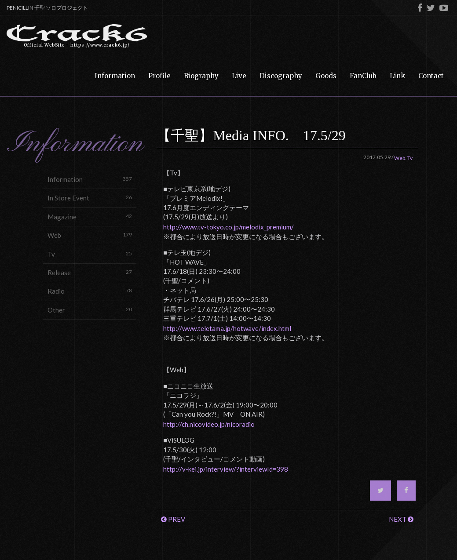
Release (90, 272)
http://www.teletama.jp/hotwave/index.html (227, 328)
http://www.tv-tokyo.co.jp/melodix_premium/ (228, 227)
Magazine (90, 216)
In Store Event (90, 197)
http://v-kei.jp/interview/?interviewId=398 (225, 469)
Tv (90, 254)
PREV (173, 519)
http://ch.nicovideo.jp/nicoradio (209, 424)
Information (90, 179)
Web (90, 235)
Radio (90, 291)
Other (90, 309)
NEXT (401, 519)
